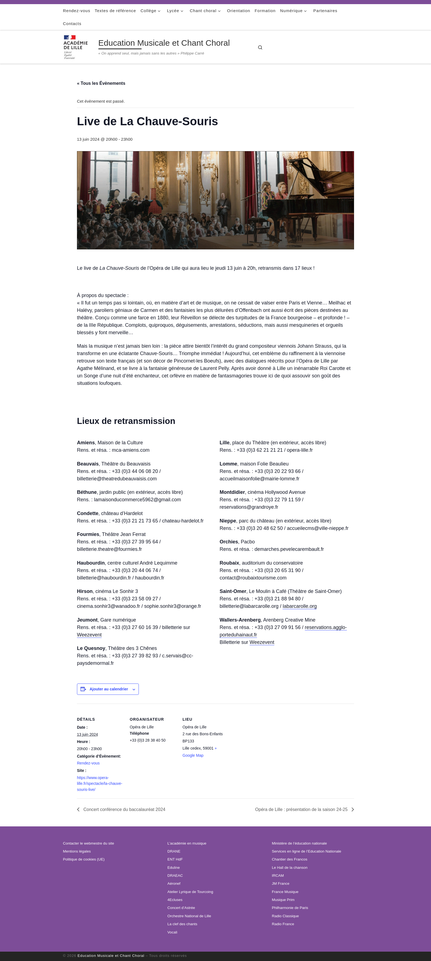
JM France (280, 883)
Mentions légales (77, 851)
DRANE (173, 851)
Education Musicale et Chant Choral (111, 956)
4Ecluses (175, 900)
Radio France (283, 924)
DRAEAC (175, 875)
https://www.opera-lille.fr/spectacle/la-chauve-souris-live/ (99, 783)
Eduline (173, 867)
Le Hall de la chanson (290, 867)
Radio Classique (285, 916)
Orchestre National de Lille (189, 916)
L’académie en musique (186, 843)
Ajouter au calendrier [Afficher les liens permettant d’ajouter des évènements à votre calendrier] (109, 689)
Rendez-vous (88, 763)
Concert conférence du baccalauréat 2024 (123, 809)
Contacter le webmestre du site (88, 843)
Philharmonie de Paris (290, 908)
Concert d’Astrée (181, 908)
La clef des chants (182, 924)
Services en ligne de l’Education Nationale (306, 851)
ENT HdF (175, 859)
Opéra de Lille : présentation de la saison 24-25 (302, 809)
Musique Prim (283, 900)
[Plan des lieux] (264, 760)
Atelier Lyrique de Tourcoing (190, 892)
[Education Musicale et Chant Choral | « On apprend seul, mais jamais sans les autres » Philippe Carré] (79, 46)
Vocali (172, 932)
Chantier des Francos (289, 859)
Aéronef (173, 883)
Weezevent (89, 635)
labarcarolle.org (300, 606)
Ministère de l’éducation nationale (299, 843)
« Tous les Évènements (101, 83)
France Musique (285, 892)
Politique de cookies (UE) (84, 859)
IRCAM (278, 875)
